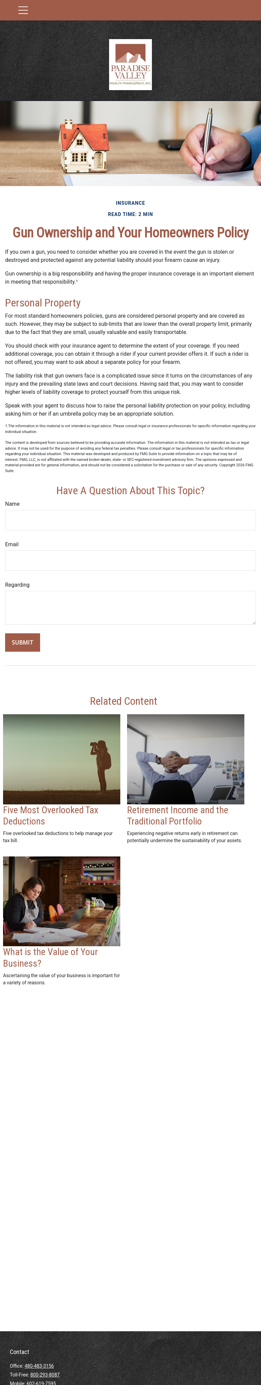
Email (12, 544)
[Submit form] (22, 642)
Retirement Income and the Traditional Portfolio (177, 815)
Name (12, 504)
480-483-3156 (39, 1366)
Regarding (17, 585)
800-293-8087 (44, 1375)
